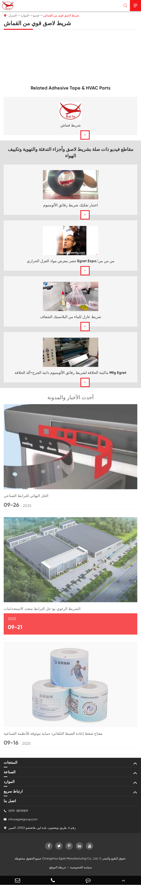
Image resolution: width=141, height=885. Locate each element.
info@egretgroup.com (21, 819)
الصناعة (10, 772)
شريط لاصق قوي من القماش (61, 15)
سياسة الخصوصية (81, 867)
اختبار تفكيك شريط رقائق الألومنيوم (70, 205)
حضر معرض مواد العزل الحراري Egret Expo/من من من (70, 261)
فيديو (36, 15)
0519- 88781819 (16, 811)
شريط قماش (70, 125)
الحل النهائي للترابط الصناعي (26, 496)
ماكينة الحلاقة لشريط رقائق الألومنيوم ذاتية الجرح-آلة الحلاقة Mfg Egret (70, 372)
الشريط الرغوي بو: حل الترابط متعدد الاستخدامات (42, 610)
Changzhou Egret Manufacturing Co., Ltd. (70, 858)
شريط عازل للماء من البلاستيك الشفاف (70, 317)
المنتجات (10, 762)
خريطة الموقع (57, 867)
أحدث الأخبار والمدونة (70, 398)
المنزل (13, 15)
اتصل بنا (10, 801)
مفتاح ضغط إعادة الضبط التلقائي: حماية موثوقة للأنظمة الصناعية (53, 734)
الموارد (25, 15)
